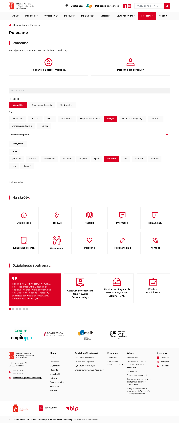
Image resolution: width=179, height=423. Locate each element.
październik (49, 158)
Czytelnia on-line (124, 16)
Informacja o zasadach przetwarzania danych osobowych (137, 364)
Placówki (69, 16)
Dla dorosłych (66, 105)
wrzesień (67, 158)
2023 (14, 151)
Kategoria (14, 99)
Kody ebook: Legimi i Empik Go (115, 363)
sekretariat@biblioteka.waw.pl (27, 378)
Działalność (87, 16)
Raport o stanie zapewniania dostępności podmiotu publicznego (139, 382)
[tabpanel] (35, 289)
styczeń (27, 166)
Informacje (31, 16)
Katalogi (104, 16)
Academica (112, 357)
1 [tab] (10, 309)
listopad (32, 158)
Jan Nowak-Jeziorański (84, 357)
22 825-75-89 (18, 371)
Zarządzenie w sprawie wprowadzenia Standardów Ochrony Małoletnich (139, 391)
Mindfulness (67, 118)
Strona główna (20, 25)
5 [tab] (24, 309)
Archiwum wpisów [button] (19, 135)
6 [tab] (27, 309)
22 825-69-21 (18, 374)
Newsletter (165, 366)
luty (14, 166)
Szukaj (167, 6)
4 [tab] (20, 309)
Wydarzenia (50, 16)
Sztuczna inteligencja (132, 118)
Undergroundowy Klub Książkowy (89, 370)
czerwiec (111, 158)
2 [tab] (13, 309)
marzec (154, 158)
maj (125, 158)
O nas (15, 16)
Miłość (50, 118)
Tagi (11, 112)
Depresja (35, 118)
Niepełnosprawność (90, 118)
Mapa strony (132, 357)
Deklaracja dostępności (107, 6)
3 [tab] (17, 309)
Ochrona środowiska (22, 126)
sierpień (83, 158)
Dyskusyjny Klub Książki (85, 366)
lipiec (96, 158)
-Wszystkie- (18, 105)
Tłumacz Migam (89, 6)
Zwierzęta (155, 118)
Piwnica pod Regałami (84, 362)
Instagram (129, 6)
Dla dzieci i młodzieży (41, 105)
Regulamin (132, 371)
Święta (110, 118)
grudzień (16, 158)
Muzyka (44, 126)
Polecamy (146, 16)
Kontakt (163, 16)
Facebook (125, 6)
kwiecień (139, 158)
